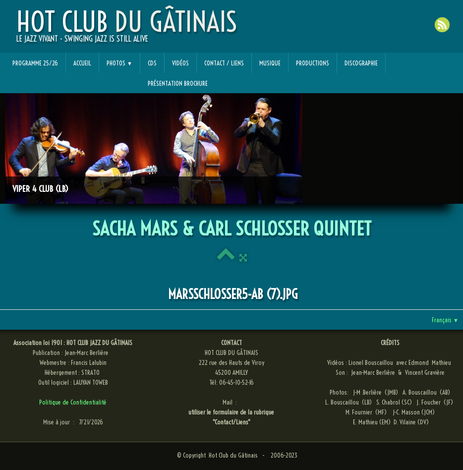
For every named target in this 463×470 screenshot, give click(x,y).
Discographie (361, 63)
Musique (270, 63)
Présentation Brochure (178, 83)
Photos (119, 63)
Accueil (82, 63)
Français (445, 320)
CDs (152, 63)
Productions (312, 63)
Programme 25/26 (35, 63)
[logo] (126, 30)
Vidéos (180, 63)
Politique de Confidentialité (73, 402)
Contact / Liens (224, 63)
